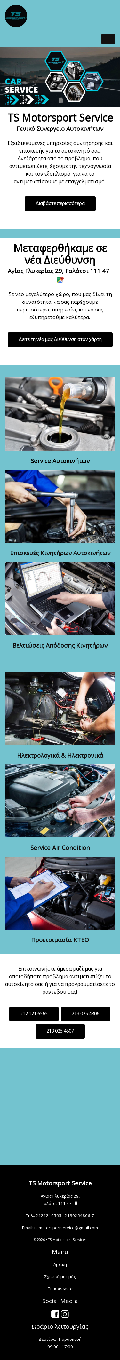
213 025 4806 (85, 1014)
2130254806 (77, 1215)
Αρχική (60, 1264)
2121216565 (48, 1215)
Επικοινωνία (60, 1289)
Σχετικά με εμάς (60, 1276)
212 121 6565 (34, 1014)
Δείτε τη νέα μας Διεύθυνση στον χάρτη (60, 339)
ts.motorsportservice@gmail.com (66, 1227)
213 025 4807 (60, 1031)
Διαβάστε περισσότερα (60, 203)
